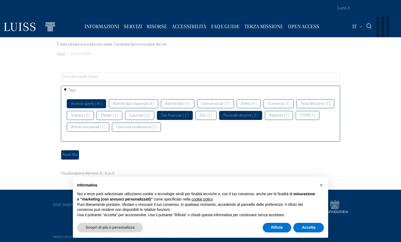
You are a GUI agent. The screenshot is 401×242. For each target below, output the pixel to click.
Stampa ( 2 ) (80, 116)
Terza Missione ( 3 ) (315, 104)
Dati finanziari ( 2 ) (175, 116)
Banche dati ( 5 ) (177, 104)
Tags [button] (72, 90)
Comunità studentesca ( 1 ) (136, 127)
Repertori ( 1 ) (279, 116)
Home (61, 53)
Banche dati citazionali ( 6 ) (133, 104)
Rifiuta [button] (277, 227)
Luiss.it (343, 8)
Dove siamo (63, 205)
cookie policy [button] (201, 199)
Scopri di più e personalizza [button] (110, 227)
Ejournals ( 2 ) (139, 116)
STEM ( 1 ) (307, 116)
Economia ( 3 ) (279, 104)
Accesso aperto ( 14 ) (86, 104)
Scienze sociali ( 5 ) (215, 104)
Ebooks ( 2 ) (109, 116)
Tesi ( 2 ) (206, 116)
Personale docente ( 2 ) (240, 116)
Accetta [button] (308, 227)
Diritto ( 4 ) (249, 104)
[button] (321, 185)
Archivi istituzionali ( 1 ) (88, 127)
